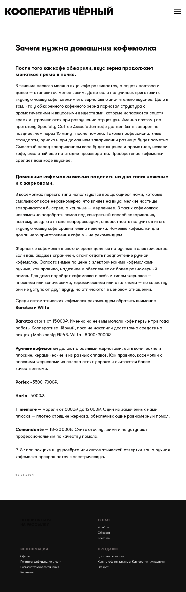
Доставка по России (111, 556)
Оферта (25, 556)
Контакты (104, 538)
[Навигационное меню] (177, 11)
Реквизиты (27, 572)
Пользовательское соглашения (39, 567)
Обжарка (104, 532)
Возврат (103, 567)
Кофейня (103, 527)
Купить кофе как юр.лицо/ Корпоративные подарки (131, 561)
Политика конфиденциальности (40, 561)
